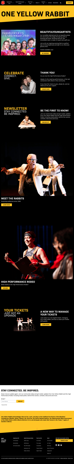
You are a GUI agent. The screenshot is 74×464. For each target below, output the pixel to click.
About (48, 438)
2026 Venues (26, 443)
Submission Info (27, 448)
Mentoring (49, 445)
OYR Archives (15, 440)
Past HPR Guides (27, 445)
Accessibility (38, 445)
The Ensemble (49, 440)
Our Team (49, 443)
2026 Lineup (26, 440)
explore (5, 288)
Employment (49, 450)
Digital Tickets (39, 450)
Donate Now (64, 440)
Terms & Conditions (63, 458)
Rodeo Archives (27, 450)
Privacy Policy (70, 458)
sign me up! (45, 122)
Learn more (6, 205)
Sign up (20, 401)
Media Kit (49, 453)
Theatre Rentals (39, 448)
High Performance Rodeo (28, 438)
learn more (45, 324)
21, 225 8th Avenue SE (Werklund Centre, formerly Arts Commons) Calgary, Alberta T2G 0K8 (17, 458)
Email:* (3, 399)
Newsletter (55, 2)
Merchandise (15, 443)
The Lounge (38, 443)
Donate (69, 2)
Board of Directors (50, 448)
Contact (50, 2)
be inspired (45, 53)
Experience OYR (16, 438)
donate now (45, 89)
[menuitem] (9, 3)
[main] (37, 195)
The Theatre (38, 440)
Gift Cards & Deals (16, 445)
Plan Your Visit (39, 438)
